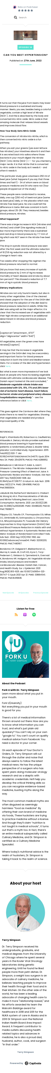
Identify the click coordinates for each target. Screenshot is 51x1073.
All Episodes (23, 593)
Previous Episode (40, 593)
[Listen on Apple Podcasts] (25, 614)
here (7, 366)
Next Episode (8, 593)
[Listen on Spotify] (34, 614)
